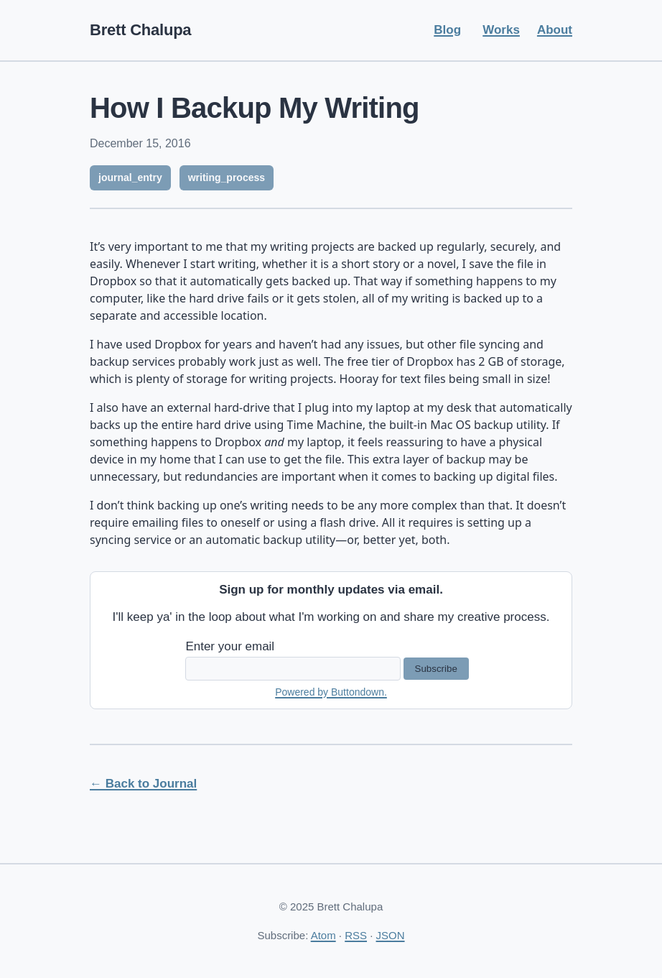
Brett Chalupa (140, 30)
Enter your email (229, 646)
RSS (356, 935)
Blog (447, 30)
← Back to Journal (143, 783)
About (554, 30)
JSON (390, 935)
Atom (323, 935)
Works (501, 30)
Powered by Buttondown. (331, 692)
